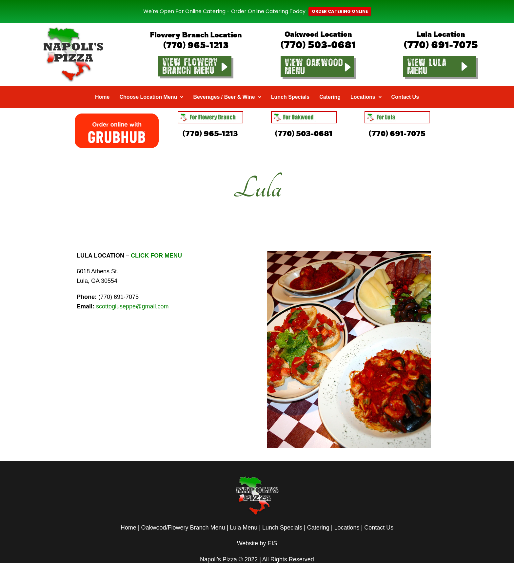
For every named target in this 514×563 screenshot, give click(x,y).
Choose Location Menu (151, 87)
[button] (151, 86)
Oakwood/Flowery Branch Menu (183, 517)
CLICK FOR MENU (156, 245)
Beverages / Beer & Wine (227, 87)
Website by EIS (257, 533)
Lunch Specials (290, 87)
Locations (366, 87)
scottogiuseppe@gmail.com (132, 296)
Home (102, 87)
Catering (330, 87)
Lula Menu (243, 517)
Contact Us (405, 87)
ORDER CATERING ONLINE (340, 6)
